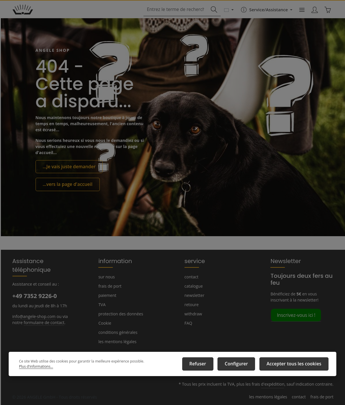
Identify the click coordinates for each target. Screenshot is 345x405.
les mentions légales (116, 341)
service (194, 261)
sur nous (106, 276)
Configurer (245, 365)
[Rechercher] (211, 15)
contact (191, 276)
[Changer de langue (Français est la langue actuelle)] (226, 15)
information (112, 261)
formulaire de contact (41, 313)
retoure (191, 304)
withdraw (192, 313)
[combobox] (176, 15)
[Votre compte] (313, 15)
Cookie (104, 323)
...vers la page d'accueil (65, 191)
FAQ (189, 323)
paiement (106, 295)
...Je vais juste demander (67, 174)
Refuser (210, 365)
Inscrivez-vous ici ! (296, 314)
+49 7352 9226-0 (34, 287)
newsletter (194, 295)
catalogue (193, 286)
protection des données (119, 313)
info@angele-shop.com (33, 307)
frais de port (109, 286)
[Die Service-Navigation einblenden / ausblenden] (263, 15)
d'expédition (276, 384)
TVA (102, 304)
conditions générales (116, 332)
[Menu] (300, 15)
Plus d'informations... (156, 365)
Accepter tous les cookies (297, 365)
